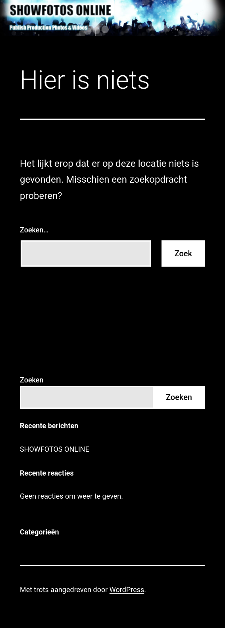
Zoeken (31, 380)
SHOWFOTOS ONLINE (54, 449)
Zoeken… (34, 230)
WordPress (127, 589)
